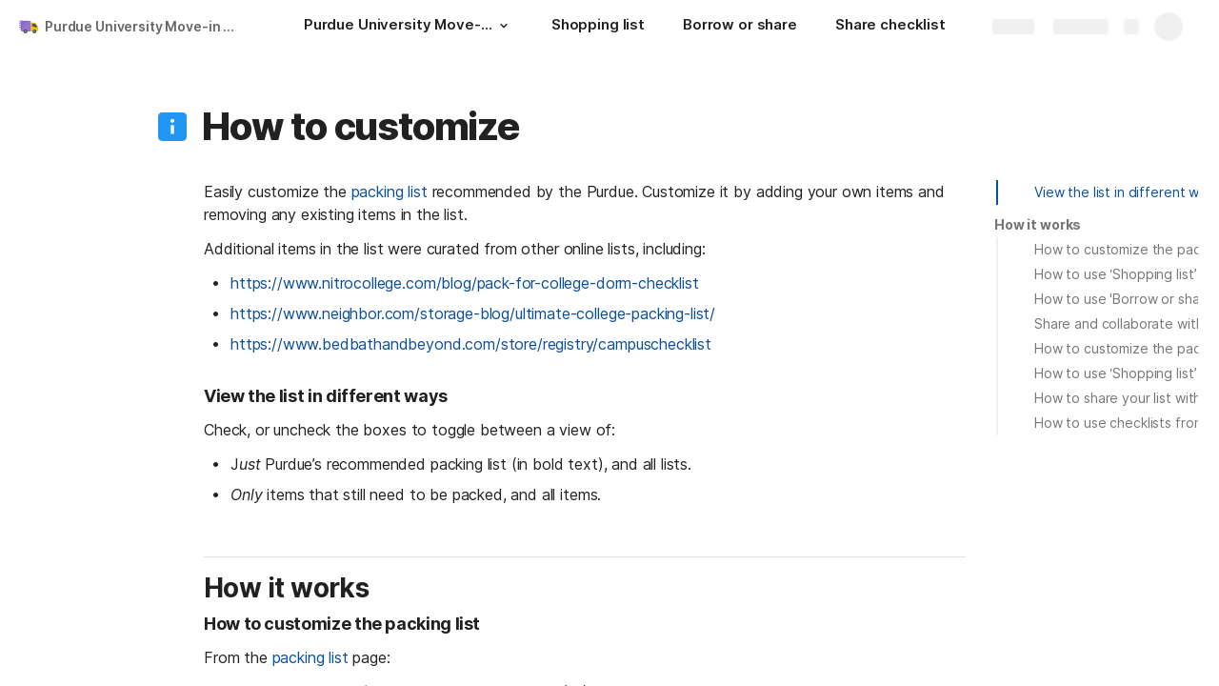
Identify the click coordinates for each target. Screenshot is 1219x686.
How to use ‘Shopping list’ (1115, 274)
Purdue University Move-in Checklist (146, 26)
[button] (503, 25)
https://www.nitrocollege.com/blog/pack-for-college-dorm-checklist (464, 283)
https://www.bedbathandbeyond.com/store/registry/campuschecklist (470, 343)
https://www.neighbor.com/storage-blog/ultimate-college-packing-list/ (472, 313)
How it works (1037, 224)
